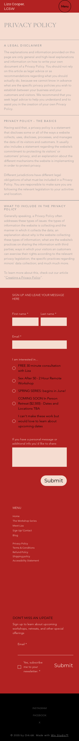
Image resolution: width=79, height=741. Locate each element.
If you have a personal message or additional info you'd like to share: (34, 441)
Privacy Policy (20, 543)
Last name (48, 314)
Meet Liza (18, 525)
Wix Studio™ (59, 735)
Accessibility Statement (26, 560)
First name (20, 314)
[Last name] (52, 322)
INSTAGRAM (39, 708)
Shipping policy (21, 556)
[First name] (24, 322)
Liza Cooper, (14, 4)
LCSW (9, 8)
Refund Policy (20, 552)
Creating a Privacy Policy (23, 277)
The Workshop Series (25, 520)
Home (16, 516)
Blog (15, 535)
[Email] (44, 651)
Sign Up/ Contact (22, 530)
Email (22, 644)
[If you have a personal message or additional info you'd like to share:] (39, 457)
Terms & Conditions (24, 547)
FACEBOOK (39, 715)
